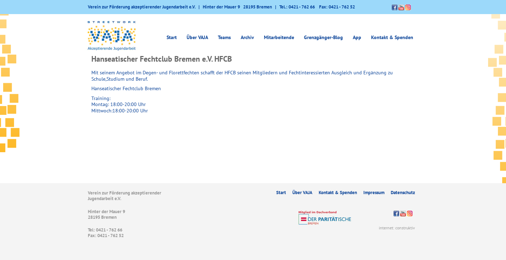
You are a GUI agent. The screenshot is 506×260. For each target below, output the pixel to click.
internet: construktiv (397, 227)
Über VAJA (197, 37)
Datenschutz (403, 193)
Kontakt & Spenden (392, 37)
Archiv (247, 37)
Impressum (373, 193)
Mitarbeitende (279, 37)
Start (172, 37)
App (357, 37)
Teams (224, 37)
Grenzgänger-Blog (323, 37)
